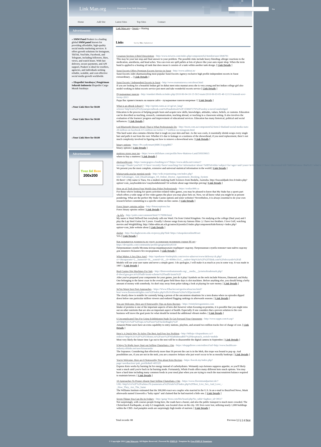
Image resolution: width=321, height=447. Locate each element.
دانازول (120, 215)
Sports (135, 28)
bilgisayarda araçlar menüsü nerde (133, 173)
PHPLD (173, 441)
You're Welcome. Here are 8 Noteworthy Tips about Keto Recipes (149, 360)
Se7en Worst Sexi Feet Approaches (133, 289)
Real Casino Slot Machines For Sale (134, 271)
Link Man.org (92, 8)
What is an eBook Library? (130, 105)
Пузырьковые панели (127, 94)
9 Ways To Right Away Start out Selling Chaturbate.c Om (145, 345)
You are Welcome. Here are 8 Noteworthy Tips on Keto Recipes (148, 303)
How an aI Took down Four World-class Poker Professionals (146, 188)
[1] (237, 420)
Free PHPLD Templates (201, 441)
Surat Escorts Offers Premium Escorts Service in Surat (143, 70)
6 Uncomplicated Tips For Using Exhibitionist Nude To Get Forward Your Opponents (159, 318)
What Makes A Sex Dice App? (131, 256)
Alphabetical (148, 43)
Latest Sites (121, 21)
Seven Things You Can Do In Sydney (135, 398)
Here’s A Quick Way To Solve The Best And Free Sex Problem (147, 333)
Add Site (101, 21)
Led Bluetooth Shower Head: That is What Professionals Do (146, 126)
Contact (161, 21)
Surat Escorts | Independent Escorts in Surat (138, 82)
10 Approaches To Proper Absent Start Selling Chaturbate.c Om (148, 381)
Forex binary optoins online (130, 206)
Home (81, 21)
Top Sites (141, 21)
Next (248, 420)
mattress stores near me (128, 153)
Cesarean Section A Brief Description (135, 55)
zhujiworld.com (124, 162)
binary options (123, 144)
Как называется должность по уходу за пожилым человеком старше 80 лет (155, 241)
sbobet (119, 232)
